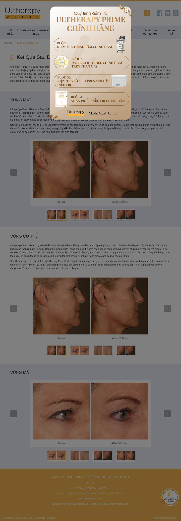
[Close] (126, 10)
